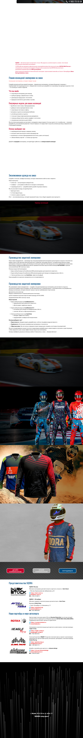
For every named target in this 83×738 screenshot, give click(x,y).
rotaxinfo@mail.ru (35, 624)
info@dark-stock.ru (35, 594)
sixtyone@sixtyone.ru (36, 651)
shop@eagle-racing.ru (36, 632)
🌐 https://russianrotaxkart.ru (37, 622)
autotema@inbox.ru (35, 609)
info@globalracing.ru (36, 643)
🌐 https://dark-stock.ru (36, 593)
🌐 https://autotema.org (36, 607)
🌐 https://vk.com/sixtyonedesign (38, 650)
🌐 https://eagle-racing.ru (36, 630)
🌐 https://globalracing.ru (36, 642)
